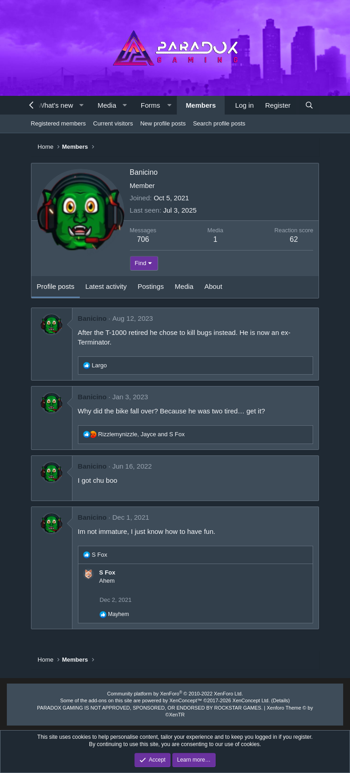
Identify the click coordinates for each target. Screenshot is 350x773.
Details (280, 700)
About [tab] (213, 286)
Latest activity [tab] (106, 286)
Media (107, 105)
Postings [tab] (151, 286)
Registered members (58, 123)
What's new (55, 105)
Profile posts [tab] (56, 286)
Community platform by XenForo (175, 693)
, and (141, 434)
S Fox (107, 572)
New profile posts (163, 123)
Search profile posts (219, 123)
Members (201, 105)
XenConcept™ (186, 700)
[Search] (309, 105)
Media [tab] (184, 286)
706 (143, 239)
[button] (81, 105)
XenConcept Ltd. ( (252, 700)
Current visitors (113, 123)
